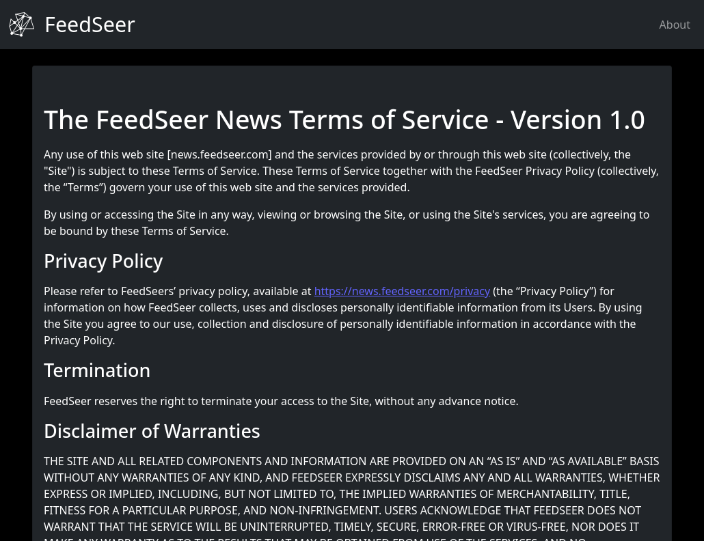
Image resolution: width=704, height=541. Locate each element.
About (675, 24)
